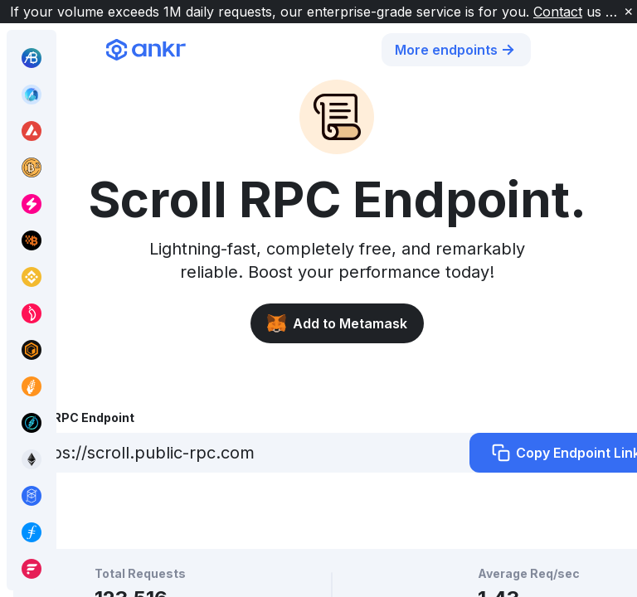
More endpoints (456, 50)
